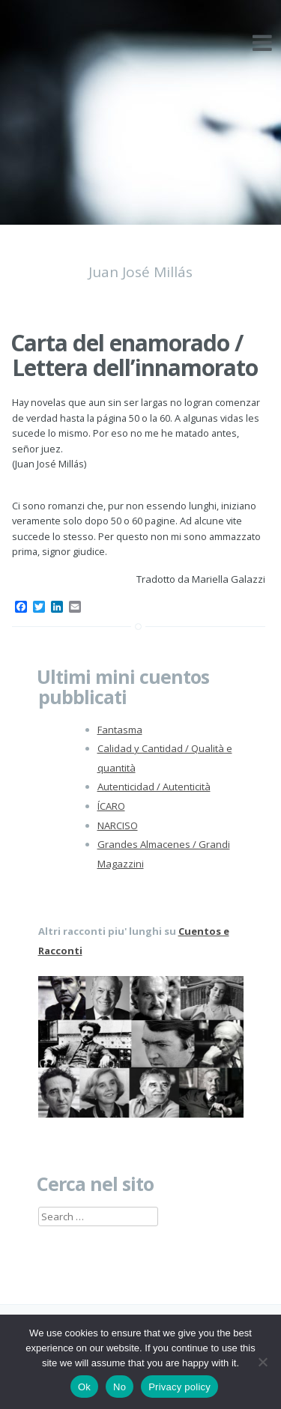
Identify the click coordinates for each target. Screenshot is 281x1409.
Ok (84, 1387)
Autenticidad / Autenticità (154, 786)
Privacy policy (179, 1387)
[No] (262, 1361)
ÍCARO (111, 806)
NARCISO (117, 825)
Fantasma (119, 729)
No (119, 1387)
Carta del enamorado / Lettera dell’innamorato (134, 355)
